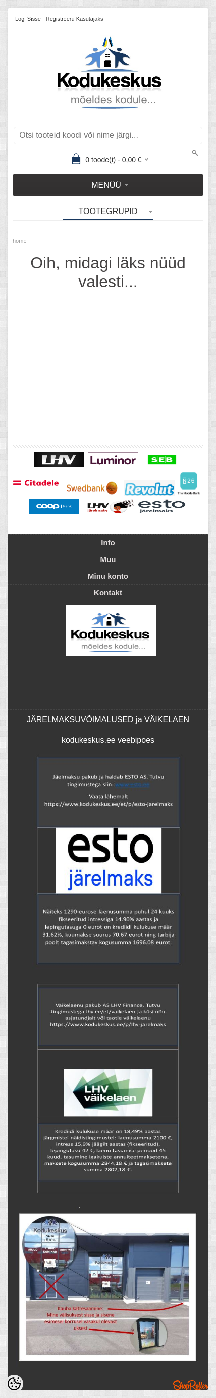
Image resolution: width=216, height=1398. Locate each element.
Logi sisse (28, 19)
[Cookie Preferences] (14, 1384)
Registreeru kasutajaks (74, 19)
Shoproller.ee (190, 1385)
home (20, 241)
